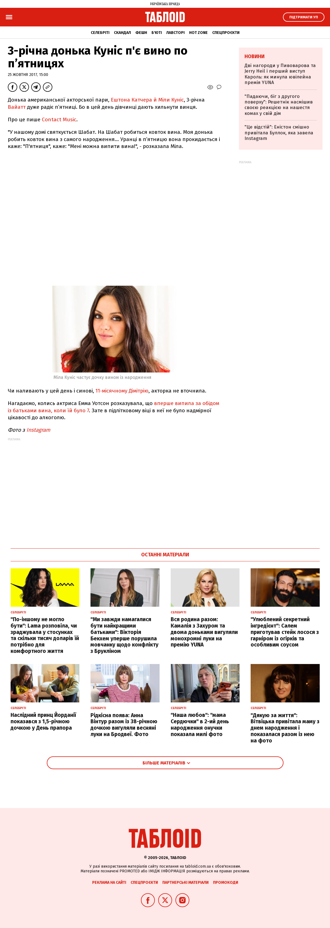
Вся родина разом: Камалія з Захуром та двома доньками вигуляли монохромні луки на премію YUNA (204, 632)
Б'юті (156, 32)
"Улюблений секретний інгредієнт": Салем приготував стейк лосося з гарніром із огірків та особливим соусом (285, 632)
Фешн (141, 32)
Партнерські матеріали (185, 882)
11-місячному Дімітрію (122, 391)
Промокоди (225, 882)
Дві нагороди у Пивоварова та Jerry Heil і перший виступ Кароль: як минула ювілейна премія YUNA (280, 74)
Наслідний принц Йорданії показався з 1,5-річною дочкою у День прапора (43, 721)
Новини (255, 56)
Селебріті (100, 32)
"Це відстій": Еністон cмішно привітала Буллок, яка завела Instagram (279, 132)
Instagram (39, 430)
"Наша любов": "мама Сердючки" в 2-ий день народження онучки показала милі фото (200, 724)
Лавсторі (175, 32)
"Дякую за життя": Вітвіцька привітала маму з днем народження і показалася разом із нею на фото (285, 728)
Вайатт (17, 107)
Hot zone (198, 32)
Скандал (122, 32)
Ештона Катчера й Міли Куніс (146, 100)
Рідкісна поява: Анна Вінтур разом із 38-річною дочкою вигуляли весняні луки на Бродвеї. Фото (124, 724)
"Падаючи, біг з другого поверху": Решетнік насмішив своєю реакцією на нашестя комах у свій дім (279, 104)
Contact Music (59, 119)
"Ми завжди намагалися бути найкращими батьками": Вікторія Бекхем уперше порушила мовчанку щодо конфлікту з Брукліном (124, 635)
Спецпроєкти (225, 32)
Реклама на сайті (109, 882)
